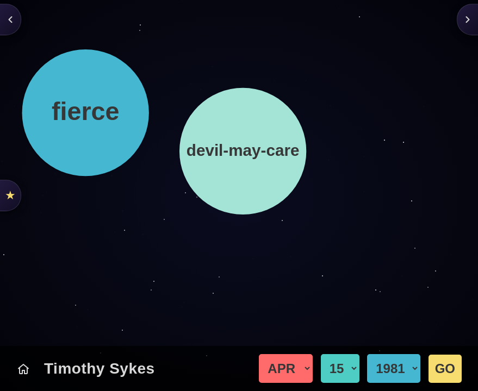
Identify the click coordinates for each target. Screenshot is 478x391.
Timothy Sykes (99, 368)
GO (445, 368)
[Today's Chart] (23, 369)
